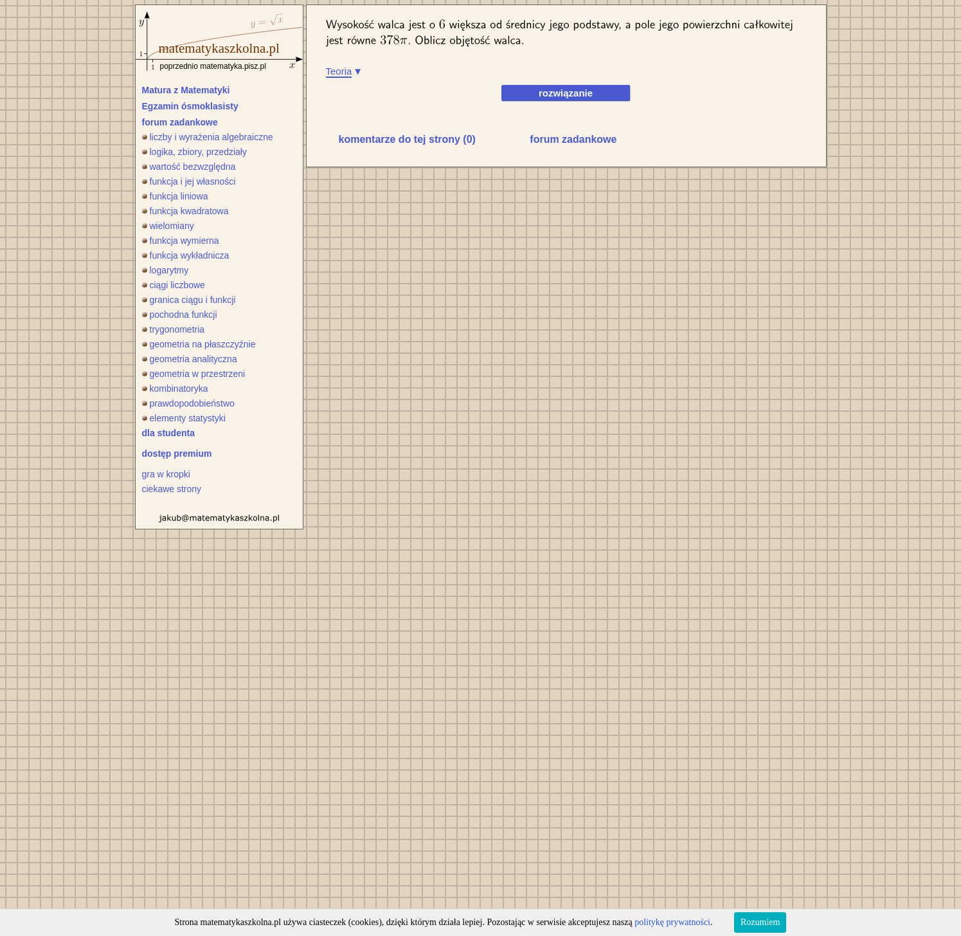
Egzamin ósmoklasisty (190, 106)
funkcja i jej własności (189, 181)
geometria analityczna (189, 359)
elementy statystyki (184, 418)
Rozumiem (760, 922)
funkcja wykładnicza (185, 255)
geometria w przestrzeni (194, 374)
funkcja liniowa (175, 196)
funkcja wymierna (180, 240)
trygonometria (173, 329)
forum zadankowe (180, 122)
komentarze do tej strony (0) (407, 139)
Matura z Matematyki (186, 90)
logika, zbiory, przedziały (194, 152)
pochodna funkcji (179, 314)
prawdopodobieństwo (188, 403)
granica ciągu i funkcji (189, 300)
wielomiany (168, 226)
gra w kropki (166, 474)
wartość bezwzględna (189, 166)
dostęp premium (177, 453)
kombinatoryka (175, 388)
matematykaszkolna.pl (219, 48)
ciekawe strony (172, 489)
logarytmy (165, 270)
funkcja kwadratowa (185, 211)
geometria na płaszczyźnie (199, 344)
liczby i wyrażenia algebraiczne (207, 137)
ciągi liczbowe (173, 285)
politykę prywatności (672, 922)
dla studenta (168, 433)
